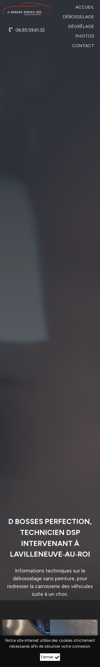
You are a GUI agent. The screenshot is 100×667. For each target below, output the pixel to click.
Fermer (50, 657)
